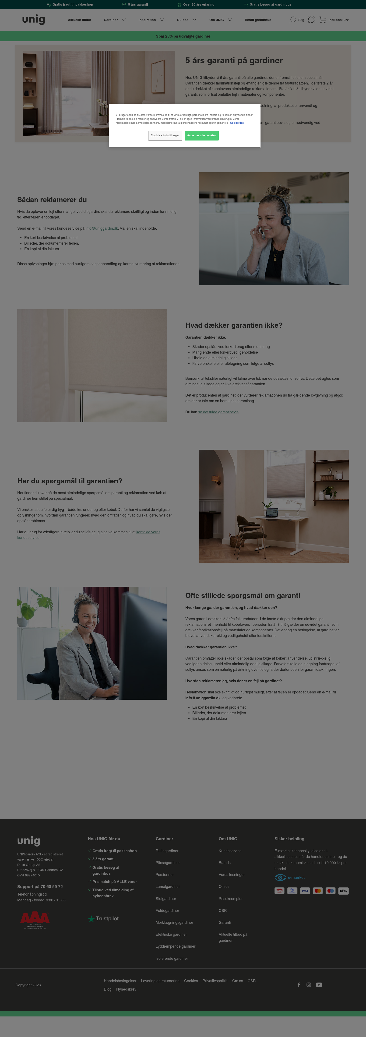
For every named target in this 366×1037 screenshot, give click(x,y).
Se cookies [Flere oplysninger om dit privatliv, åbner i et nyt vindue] (237, 122)
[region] (184, 126)
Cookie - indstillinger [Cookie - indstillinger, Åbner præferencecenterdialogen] (165, 135)
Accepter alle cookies (201, 135)
